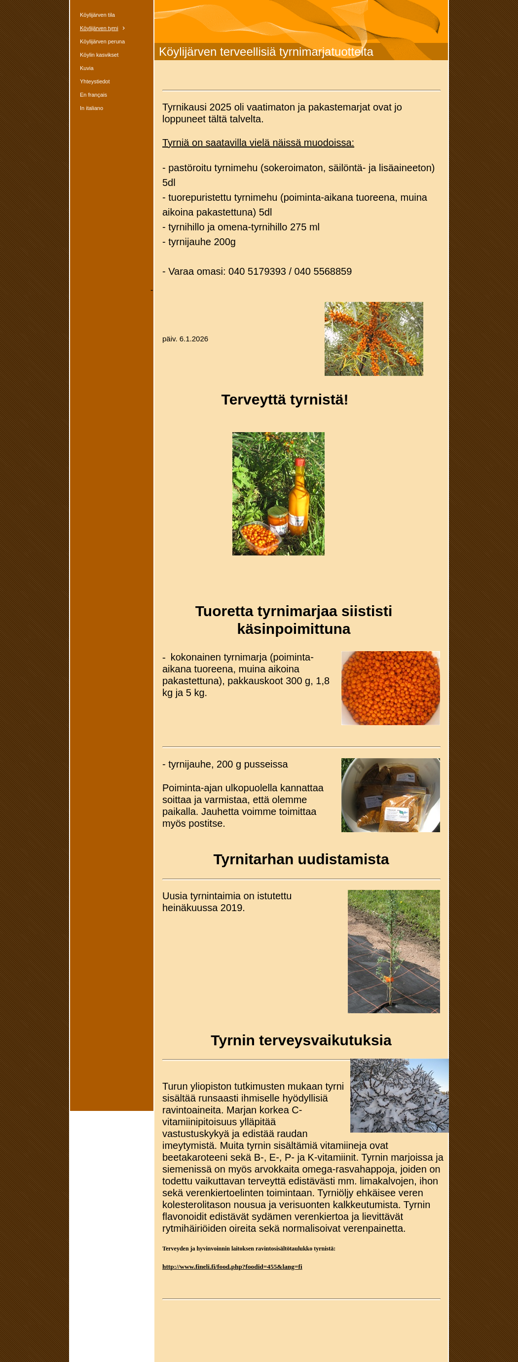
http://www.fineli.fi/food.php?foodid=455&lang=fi (232, 1266)
